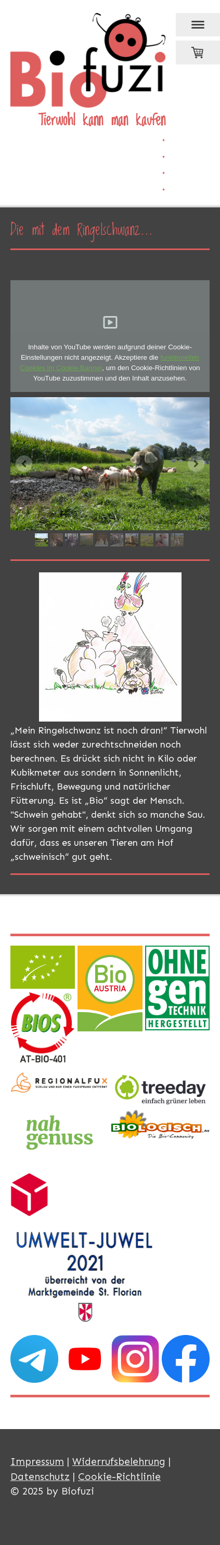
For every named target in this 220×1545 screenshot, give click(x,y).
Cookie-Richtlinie (119, 1477)
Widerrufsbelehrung (118, 1462)
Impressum (37, 1462)
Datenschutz (40, 1477)
